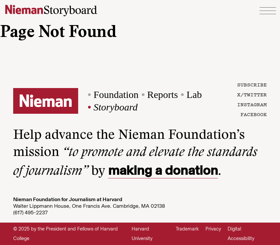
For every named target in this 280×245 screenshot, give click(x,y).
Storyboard (115, 107)
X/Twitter (252, 94)
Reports (162, 94)
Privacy (213, 229)
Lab (194, 94)
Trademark (187, 229)
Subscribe (252, 84)
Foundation (116, 94)
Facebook (253, 114)
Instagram (252, 104)
